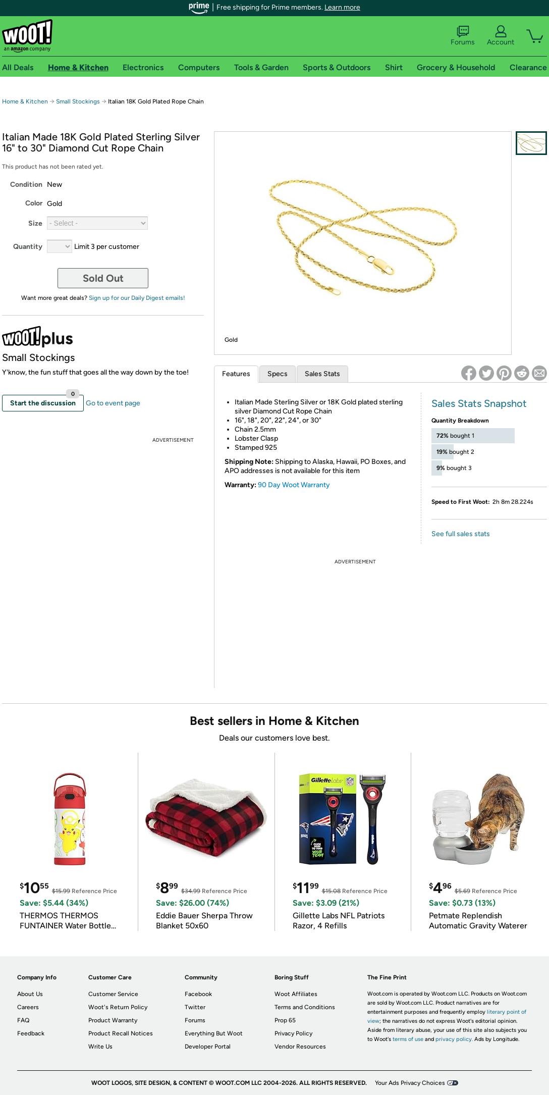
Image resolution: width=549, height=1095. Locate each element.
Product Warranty (112, 1020)
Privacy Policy (293, 1033)
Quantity (27, 246)
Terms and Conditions (304, 1007)
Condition (26, 184)
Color (33, 203)
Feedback (30, 1033)
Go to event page (113, 403)
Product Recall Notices (120, 1033)
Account (500, 35)
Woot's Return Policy (117, 1007)
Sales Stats (322, 374)
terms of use (408, 1039)
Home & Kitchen (25, 101)
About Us (30, 994)
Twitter (195, 1007)
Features (236, 374)
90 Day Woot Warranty (294, 485)
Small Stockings (78, 101)
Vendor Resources (300, 1046)
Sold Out (103, 278)
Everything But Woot (214, 1033)
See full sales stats (460, 534)
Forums (463, 35)
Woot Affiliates (295, 994)
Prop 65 (285, 1020)
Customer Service (113, 994)
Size (35, 223)
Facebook (198, 994)
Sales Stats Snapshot (479, 403)
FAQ (23, 1020)
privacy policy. (454, 1039)
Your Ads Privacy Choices (410, 1082)
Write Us (100, 1046)
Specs (277, 374)
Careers (28, 1007)
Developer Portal (208, 1046)
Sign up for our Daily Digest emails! (137, 297)
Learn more (342, 7)
